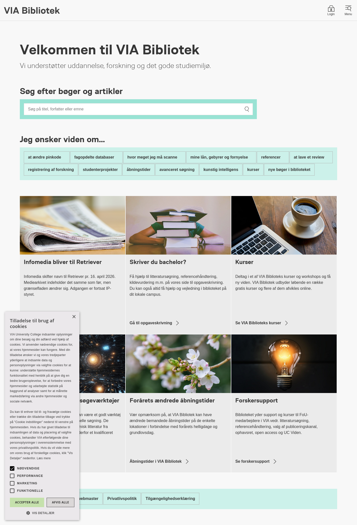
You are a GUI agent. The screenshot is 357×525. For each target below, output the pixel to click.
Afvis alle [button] (60, 502)
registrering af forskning (51, 169)
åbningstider (138, 169)
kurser (253, 169)
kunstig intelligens (221, 169)
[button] (42, 512)
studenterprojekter (100, 169)
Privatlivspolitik (122, 498)
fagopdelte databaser (94, 157)
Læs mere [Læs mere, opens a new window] (44, 458)
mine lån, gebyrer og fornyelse (219, 157)
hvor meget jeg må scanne (152, 157)
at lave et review (309, 157)
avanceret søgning (176, 169)
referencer (270, 157)
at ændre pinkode (44, 157)
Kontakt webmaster (80, 498)
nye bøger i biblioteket (289, 169)
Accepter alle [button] (27, 502)
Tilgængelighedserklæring (170, 498)
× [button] (74, 317)
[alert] (42, 416)
